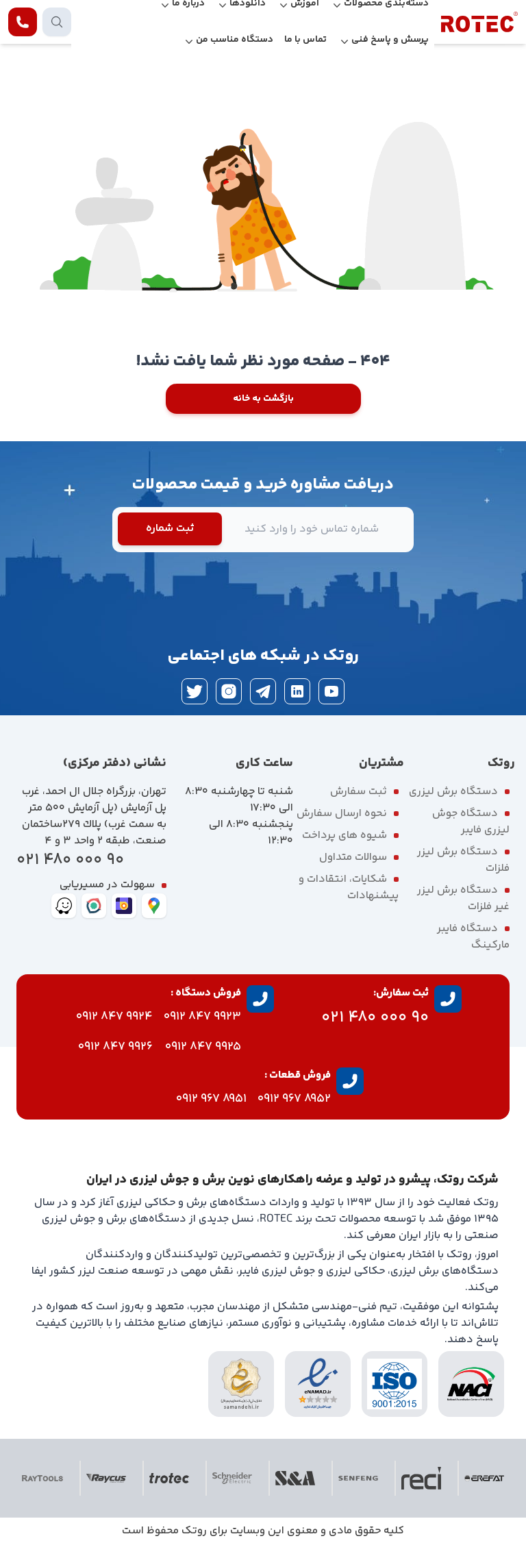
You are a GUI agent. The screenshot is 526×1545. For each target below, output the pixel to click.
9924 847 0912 (114, 1016)
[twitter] (194, 691)
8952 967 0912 (294, 1099)
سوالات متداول (353, 857)
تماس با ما (305, 39)
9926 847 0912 (115, 1046)
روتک (194, 1531)
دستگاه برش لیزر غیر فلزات (463, 898)
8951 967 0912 (211, 1099)
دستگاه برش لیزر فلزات (463, 860)
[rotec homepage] (479, 22)
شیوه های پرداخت (344, 835)
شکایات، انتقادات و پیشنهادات (349, 887)
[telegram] (263, 691)
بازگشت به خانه (263, 398)
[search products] (56, 22)
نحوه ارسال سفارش (342, 813)
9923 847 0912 (202, 1016)
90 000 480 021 (70, 860)
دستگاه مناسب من (234, 39)
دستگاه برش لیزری (453, 791)
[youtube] (331, 691)
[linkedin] (297, 691)
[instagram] (229, 691)
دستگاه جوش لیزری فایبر (471, 822)
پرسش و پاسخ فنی (390, 39)
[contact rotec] (22, 22)
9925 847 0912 (203, 1046)
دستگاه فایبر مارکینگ (473, 937)
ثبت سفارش (358, 791)
